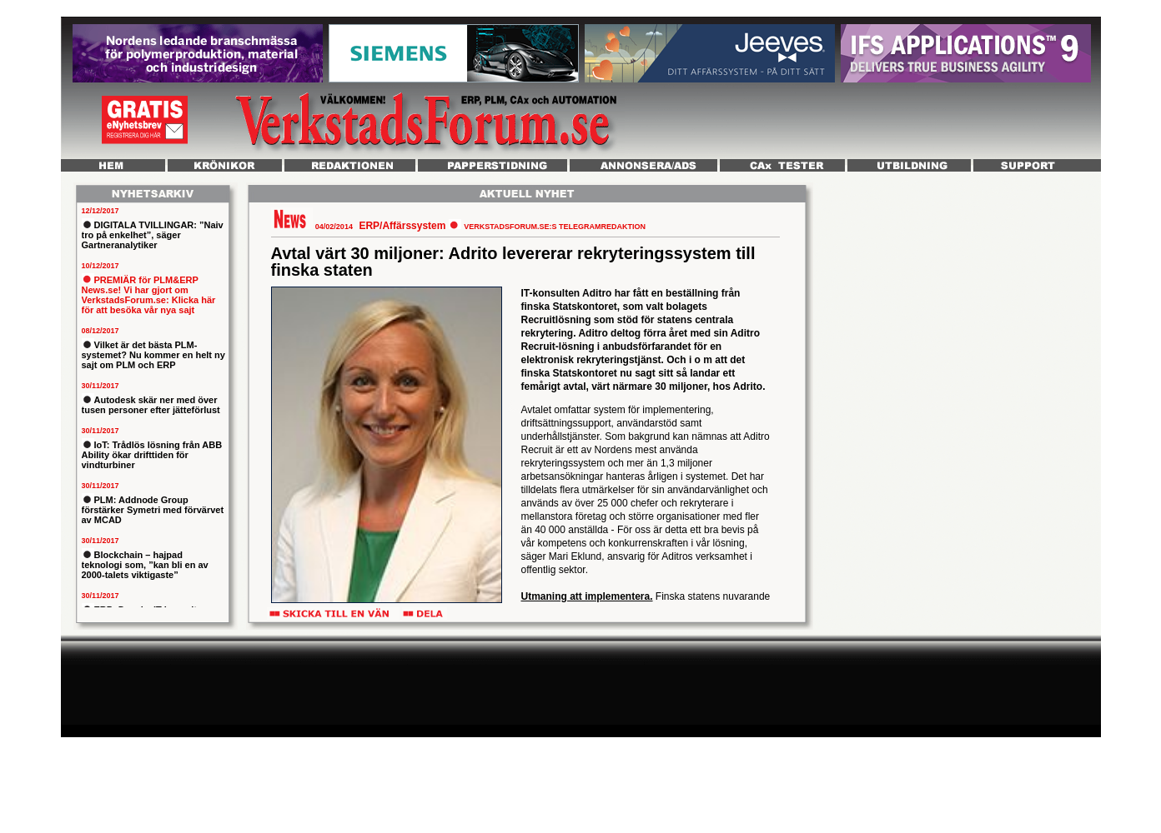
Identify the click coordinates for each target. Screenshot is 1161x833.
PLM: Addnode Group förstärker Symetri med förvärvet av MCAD (153, 510)
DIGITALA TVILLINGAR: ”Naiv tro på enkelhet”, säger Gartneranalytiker (153, 235)
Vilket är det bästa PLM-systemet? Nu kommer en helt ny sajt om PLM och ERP (153, 355)
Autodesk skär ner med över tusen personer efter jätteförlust (151, 405)
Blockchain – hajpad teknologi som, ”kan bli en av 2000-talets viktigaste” (145, 565)
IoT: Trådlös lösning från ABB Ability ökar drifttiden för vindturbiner (152, 455)
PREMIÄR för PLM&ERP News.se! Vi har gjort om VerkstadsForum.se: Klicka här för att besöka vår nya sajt (149, 295)
